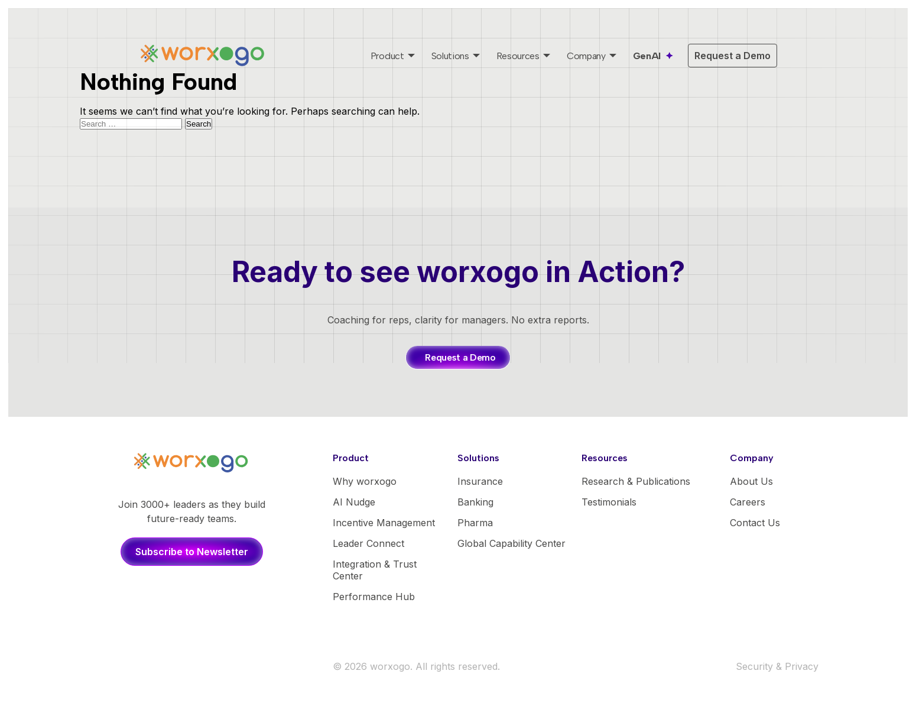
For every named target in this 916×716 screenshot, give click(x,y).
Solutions (450, 55)
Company (586, 55)
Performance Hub (374, 596)
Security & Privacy (777, 666)
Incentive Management (384, 523)
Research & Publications (636, 481)
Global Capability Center (511, 543)
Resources (518, 55)
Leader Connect (368, 543)
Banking (475, 502)
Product (387, 55)
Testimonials (609, 502)
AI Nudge (354, 502)
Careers (747, 502)
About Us (751, 481)
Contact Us (755, 523)
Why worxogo (365, 481)
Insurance (480, 481)
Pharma (475, 523)
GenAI (647, 55)
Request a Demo (732, 55)
